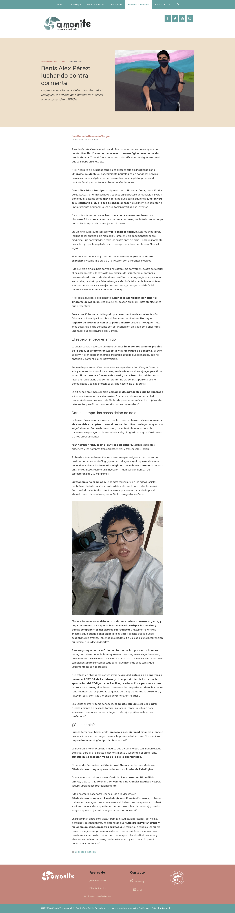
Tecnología (75, 4)
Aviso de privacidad (161, 908)
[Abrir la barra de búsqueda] (177, 4)
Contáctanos (144, 908)
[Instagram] (190, 18)
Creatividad (116, 4)
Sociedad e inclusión (138, 4)
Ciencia (59, 4)
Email (139, 890)
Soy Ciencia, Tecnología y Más (97, 896)
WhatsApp (140, 881)
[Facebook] (168, 18)
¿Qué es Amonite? (97, 880)
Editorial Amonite (98, 888)
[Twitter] (175, 18)
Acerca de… (164, 4)
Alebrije (123, 908)
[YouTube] (182, 18)
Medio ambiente (95, 4)
